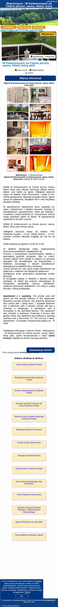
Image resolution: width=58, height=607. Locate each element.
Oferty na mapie (24, 27)
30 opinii (33, 179)
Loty (7, 31)
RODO (27, 592)
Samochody (21, 31)
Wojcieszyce (47, 34)
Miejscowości (38, 27)
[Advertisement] (29, 573)
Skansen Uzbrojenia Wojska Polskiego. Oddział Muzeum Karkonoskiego (29, 510)
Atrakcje (36, 31)
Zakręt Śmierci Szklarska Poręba (29, 469)
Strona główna (8, 27)
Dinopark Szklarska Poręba (29, 456)
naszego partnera (38, 338)
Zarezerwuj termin (40, 350)
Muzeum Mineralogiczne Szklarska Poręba (29, 391)
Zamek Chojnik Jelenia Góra (29, 443)
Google (38, 581)
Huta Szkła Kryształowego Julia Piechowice (29, 483)
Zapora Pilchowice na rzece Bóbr (29, 522)
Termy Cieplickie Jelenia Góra (29, 495)
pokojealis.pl (52, 1)
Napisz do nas (29, 602)
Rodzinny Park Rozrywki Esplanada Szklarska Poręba (29, 418)
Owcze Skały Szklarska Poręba (29, 364)
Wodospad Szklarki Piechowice (29, 430)
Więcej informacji (30, 78)
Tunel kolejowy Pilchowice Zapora (29, 535)
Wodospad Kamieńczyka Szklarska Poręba (29, 378)
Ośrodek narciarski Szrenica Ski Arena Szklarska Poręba (29, 404)
